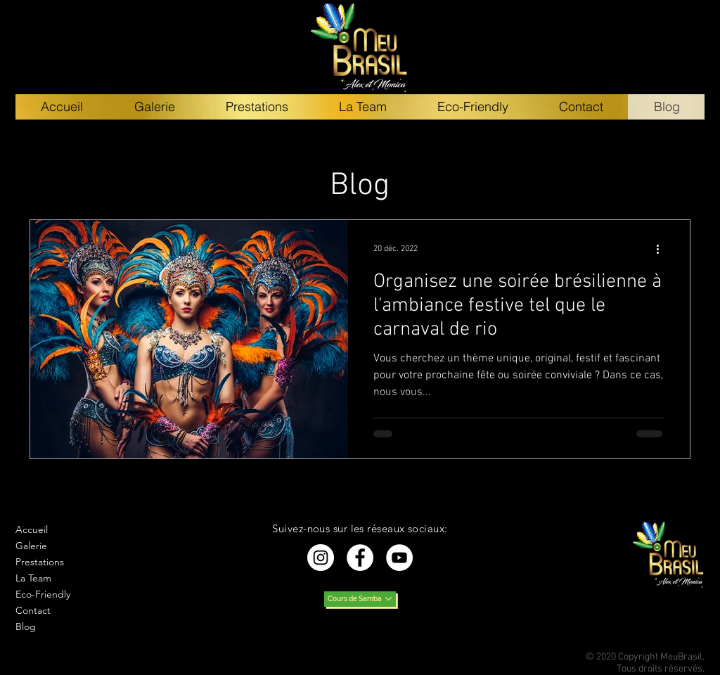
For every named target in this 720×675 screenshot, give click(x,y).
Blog (25, 626)
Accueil (31, 529)
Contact (33, 610)
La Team (33, 578)
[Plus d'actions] (662, 248)
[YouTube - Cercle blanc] (399, 557)
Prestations (39, 561)
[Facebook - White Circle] (360, 557)
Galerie (31, 545)
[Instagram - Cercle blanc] (320, 557)
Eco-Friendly (42, 594)
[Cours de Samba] (360, 599)
